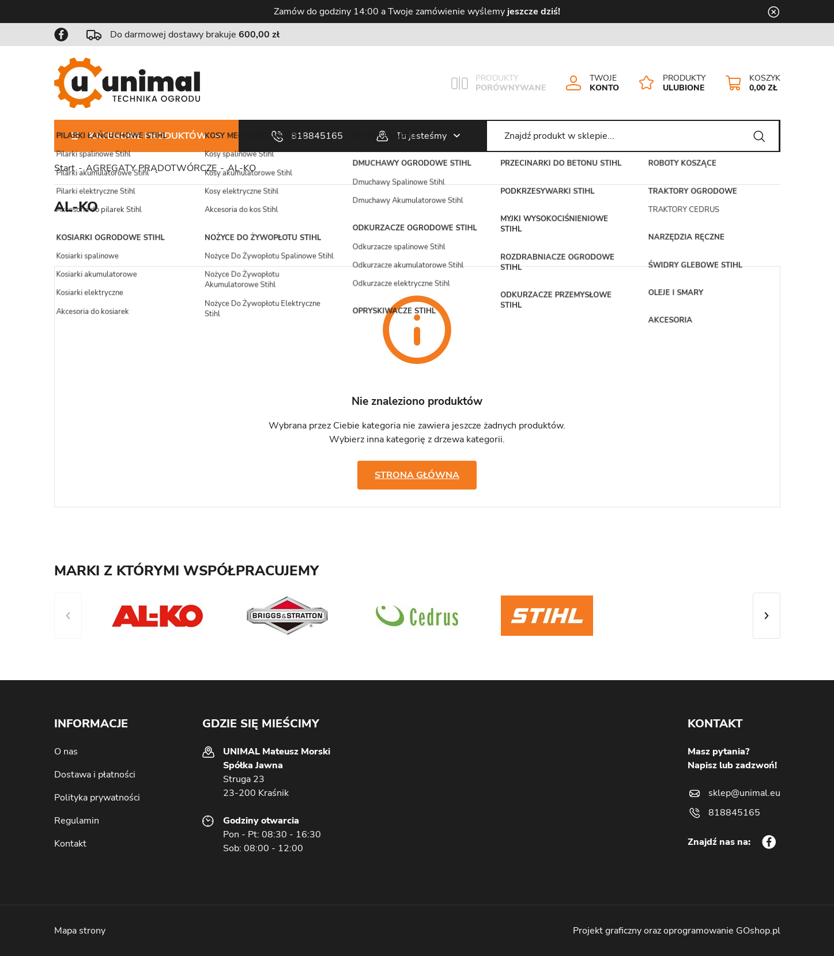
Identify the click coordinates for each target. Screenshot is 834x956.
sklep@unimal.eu (744, 793)
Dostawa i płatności (94, 774)
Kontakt (70, 843)
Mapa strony (79, 930)
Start (64, 168)
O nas (66, 751)
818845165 (317, 136)
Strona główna (417, 475)
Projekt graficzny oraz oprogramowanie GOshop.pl (676, 930)
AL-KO (242, 168)
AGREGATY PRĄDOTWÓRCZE (151, 168)
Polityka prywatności (97, 797)
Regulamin (76, 820)
